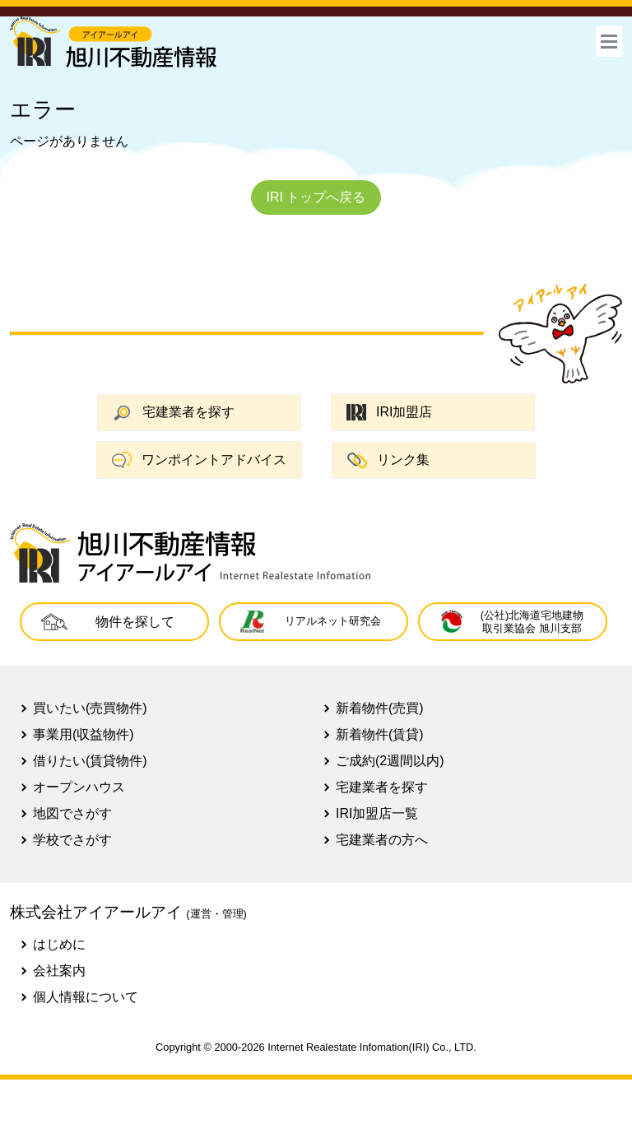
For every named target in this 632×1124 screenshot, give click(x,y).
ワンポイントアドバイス (199, 460)
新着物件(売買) (380, 708)
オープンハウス (79, 787)
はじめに (59, 944)
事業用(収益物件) (83, 734)
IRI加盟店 (389, 412)
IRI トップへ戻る (316, 197)
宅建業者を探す (174, 412)
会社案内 (59, 971)
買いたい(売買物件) (90, 708)
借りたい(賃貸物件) (90, 761)
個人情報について (85, 997)
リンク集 (388, 460)
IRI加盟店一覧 (377, 813)
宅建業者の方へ (382, 840)
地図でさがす (72, 813)
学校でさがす (72, 840)
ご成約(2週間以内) (390, 761)
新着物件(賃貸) (380, 734)
